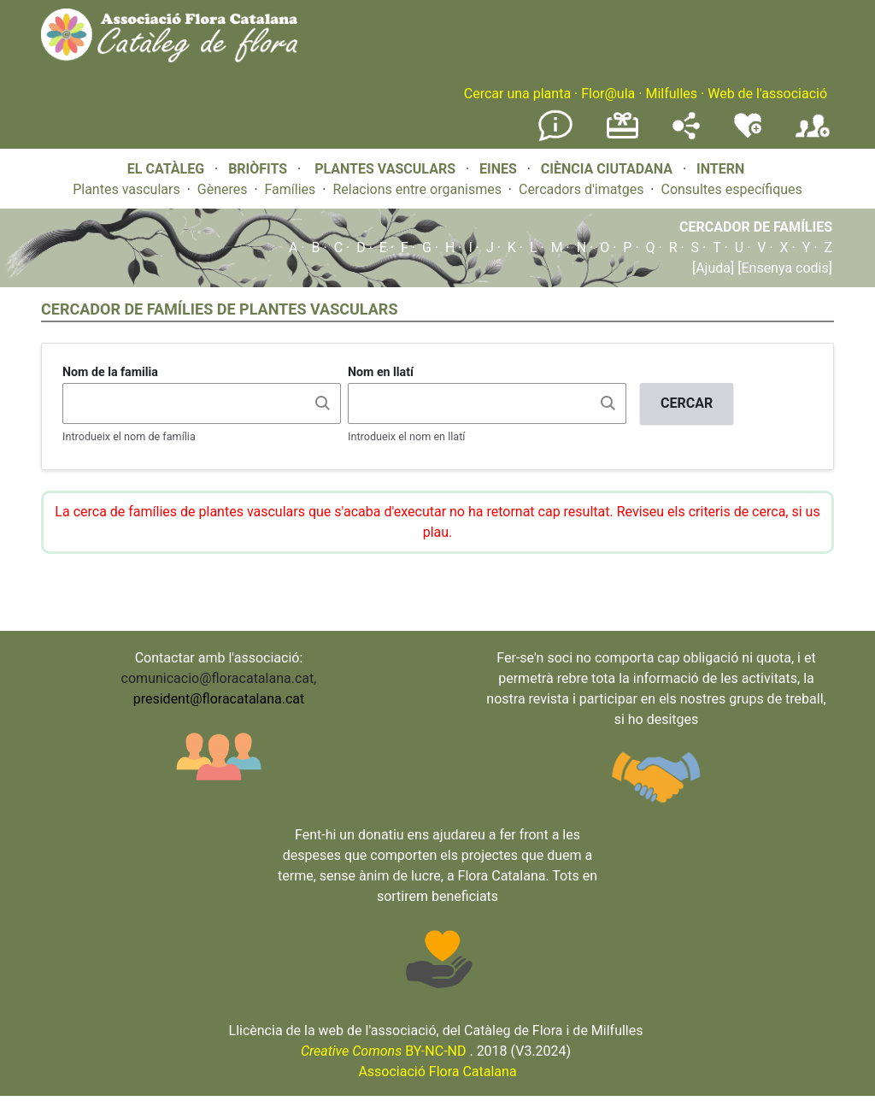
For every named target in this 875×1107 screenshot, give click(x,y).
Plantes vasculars (126, 189)
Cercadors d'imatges (581, 189)
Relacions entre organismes (417, 189)
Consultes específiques (731, 189)
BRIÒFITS (259, 169)
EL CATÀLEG (165, 169)
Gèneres (222, 189)
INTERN (720, 169)
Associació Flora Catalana (437, 1071)
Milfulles (671, 93)
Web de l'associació (767, 93)
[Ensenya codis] (783, 268)
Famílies (290, 189)
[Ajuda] (713, 268)
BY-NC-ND (384, 1051)
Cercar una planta (517, 93)
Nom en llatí (381, 372)
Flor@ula (608, 93)
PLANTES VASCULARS (384, 169)
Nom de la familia (110, 372)
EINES (498, 169)
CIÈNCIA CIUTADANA (606, 169)
